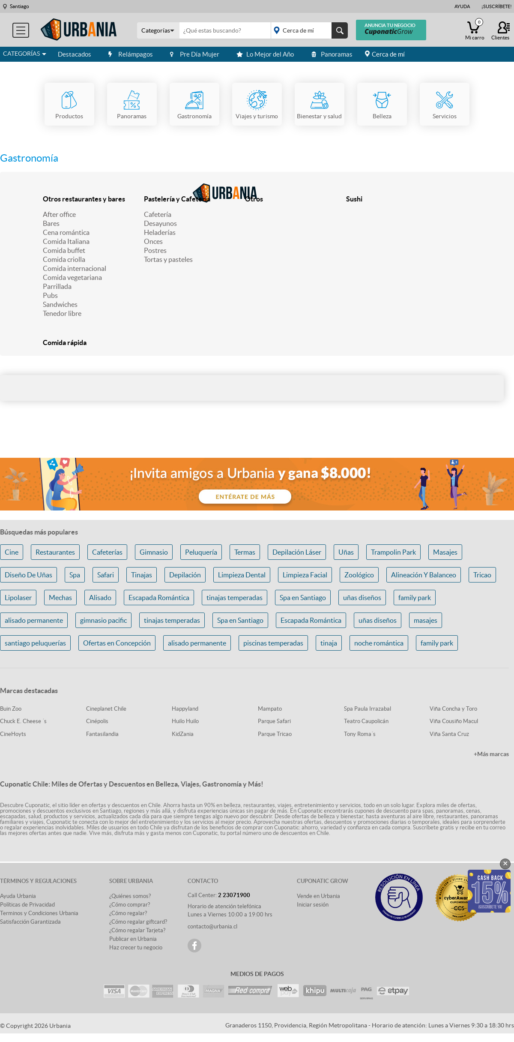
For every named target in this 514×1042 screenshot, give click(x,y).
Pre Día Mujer (194, 54)
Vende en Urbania (318, 896)
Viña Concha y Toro (453, 709)
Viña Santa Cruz (449, 734)
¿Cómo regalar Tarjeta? (137, 930)
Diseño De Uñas (28, 575)
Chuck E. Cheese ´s (23, 721)
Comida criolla (64, 259)
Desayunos (160, 223)
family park (414, 597)
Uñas (346, 552)
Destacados (74, 54)
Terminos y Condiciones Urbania (39, 913)
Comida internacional (74, 268)
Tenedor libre (62, 313)
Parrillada (57, 286)
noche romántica (378, 643)
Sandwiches (60, 304)
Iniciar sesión (313, 904)
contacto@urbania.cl (212, 926)
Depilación (185, 575)
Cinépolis (97, 721)
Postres (155, 250)
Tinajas (141, 575)
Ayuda (462, 6)
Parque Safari (274, 721)
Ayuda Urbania (18, 896)
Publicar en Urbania (133, 939)
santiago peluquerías (35, 643)
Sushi (354, 199)
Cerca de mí (388, 54)
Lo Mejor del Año (265, 54)
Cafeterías (107, 552)
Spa (74, 575)
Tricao (482, 575)
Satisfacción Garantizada (30, 922)
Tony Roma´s (360, 734)
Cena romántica (66, 232)
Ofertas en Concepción (117, 643)
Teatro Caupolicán (366, 721)
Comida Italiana (66, 241)
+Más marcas (491, 754)
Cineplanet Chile (106, 709)
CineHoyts (13, 734)
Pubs (50, 295)
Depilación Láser (296, 552)
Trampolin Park (393, 552)
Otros (254, 199)
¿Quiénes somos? (130, 896)
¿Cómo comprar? (129, 904)
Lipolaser (18, 597)
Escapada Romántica (158, 597)
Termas (244, 552)
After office (59, 214)
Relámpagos (130, 54)
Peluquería (201, 552)
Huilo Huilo (185, 721)
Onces (153, 241)
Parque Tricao (275, 734)
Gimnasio (154, 552)
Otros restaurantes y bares (84, 199)
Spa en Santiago (303, 597)
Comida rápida (65, 342)
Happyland (185, 709)
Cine (11, 552)
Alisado (100, 597)
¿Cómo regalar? (128, 913)
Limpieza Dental (242, 575)
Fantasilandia (102, 734)
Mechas (60, 597)
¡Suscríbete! (496, 6)
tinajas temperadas (234, 597)
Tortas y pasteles (168, 259)
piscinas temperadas (273, 643)
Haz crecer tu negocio (135, 947)
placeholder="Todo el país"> (308, 30)
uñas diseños (362, 597)
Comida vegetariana (72, 277)
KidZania (183, 734)
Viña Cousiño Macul (454, 721)
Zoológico (359, 575)
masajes (425, 620)
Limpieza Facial (305, 575)
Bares (51, 223)
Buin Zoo (10, 709)
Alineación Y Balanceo (423, 575)
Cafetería (157, 214)
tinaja (328, 643)
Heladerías (160, 232)
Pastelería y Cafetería (177, 199)
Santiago (19, 6)
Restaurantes (55, 552)
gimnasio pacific (103, 620)
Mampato (270, 709)
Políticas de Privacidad (27, 904)
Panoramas (332, 54)
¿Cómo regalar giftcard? (138, 922)
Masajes (445, 552)
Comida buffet (64, 250)
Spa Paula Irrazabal (367, 709)
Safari (105, 575)
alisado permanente (34, 620)
